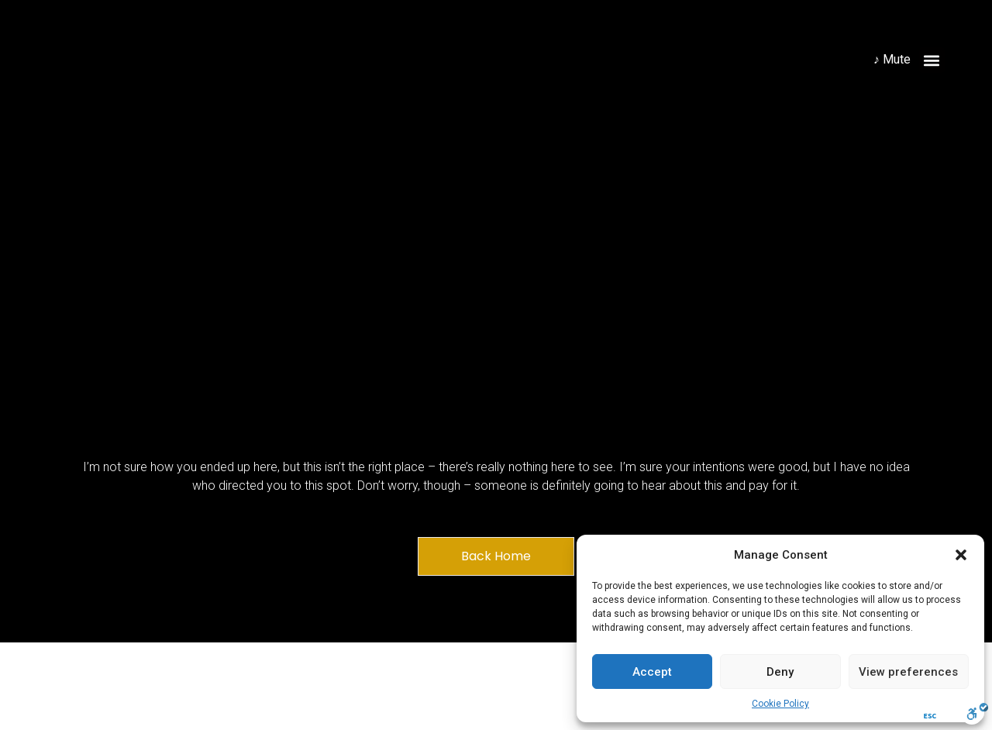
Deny (780, 672)
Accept (652, 672)
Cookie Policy (780, 703)
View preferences (908, 672)
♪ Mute (892, 59)
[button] (961, 555)
